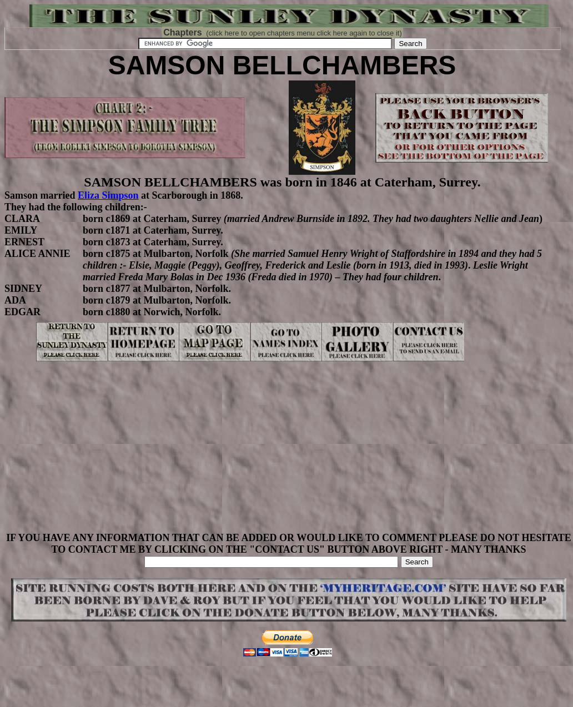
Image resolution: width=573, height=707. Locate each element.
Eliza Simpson (108, 195)
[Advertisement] (289, 454)
